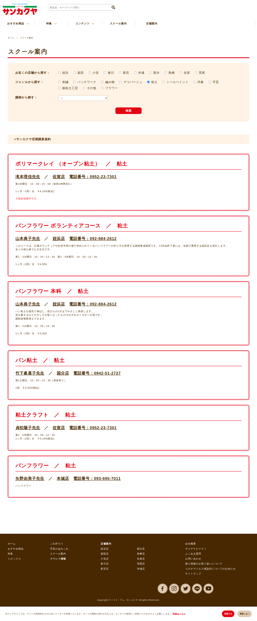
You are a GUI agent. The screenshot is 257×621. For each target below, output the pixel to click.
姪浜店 (59, 238)
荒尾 (202, 72)
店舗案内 (151, 23)
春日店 (105, 563)
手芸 (216, 82)
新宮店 (105, 568)
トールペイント (177, 82)
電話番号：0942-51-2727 (97, 373)
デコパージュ (133, 82)
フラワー (111, 88)
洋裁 (200, 82)
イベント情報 (58, 558)
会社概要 (190, 543)
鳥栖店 (141, 553)
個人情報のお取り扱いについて (203, 563)
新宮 (126, 72)
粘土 (154, 82)
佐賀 (187, 72)
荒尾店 (141, 563)
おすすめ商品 (16, 548)
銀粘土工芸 (70, 88)
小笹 (96, 72)
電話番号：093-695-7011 (97, 478)
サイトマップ (193, 573)
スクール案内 (118, 23)
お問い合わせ (193, 558)
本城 (141, 72)
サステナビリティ (196, 548)
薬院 (80, 72)
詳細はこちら (179, 614)
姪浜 (65, 72)
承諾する (228, 614)
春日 (111, 72)
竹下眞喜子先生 (29, 373)
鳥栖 (171, 72)
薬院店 (105, 553)
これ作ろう (56, 543)
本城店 (63, 478)
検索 (128, 110)
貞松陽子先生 (27, 427)
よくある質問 (193, 553)
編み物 (110, 82)
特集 (10, 553)
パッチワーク (86, 82)
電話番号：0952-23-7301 (93, 176)
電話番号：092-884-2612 (93, 238)
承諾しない (244, 614)
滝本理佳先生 (27, 176)
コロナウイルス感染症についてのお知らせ (210, 568)
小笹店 (105, 558)
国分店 (63, 373)
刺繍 (65, 82)
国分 (156, 72)
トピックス (14, 558)
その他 (91, 88)
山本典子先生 (27, 238)
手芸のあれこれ (59, 548)
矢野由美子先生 (29, 478)
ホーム (11, 38)
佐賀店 (59, 176)
